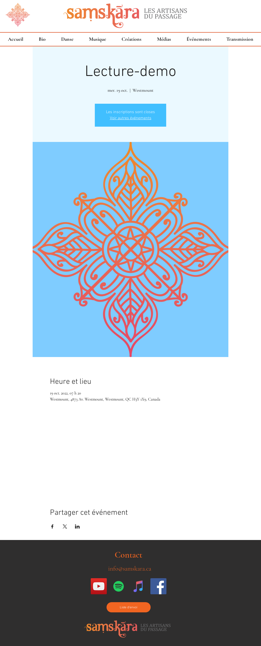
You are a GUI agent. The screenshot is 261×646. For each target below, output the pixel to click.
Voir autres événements (130, 118)
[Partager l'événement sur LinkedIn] (77, 526)
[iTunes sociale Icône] (138, 586)
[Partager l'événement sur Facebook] (52, 526)
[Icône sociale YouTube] (99, 586)
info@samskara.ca (129, 568)
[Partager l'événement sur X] (64, 526)
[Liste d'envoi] (129, 607)
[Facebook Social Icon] (158, 586)
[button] (199, 39)
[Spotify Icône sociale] (119, 586)
